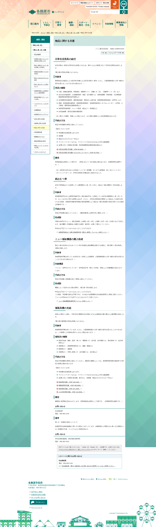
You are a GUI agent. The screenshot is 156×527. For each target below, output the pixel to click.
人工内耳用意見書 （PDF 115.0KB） (72, 392)
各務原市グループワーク (41, 114)
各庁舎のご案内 (36, 492)
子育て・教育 (59, 23)
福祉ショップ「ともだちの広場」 (41, 146)
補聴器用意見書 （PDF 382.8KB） (71, 385)
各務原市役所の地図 (38, 495)
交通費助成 (37, 110)
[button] (115, 4)
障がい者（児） (60, 33)
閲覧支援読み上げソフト (87, 3)
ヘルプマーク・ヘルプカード (41, 104)
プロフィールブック (40, 152)
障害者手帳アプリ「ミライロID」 (41, 98)
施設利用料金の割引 (40, 141)
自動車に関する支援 (40, 123)
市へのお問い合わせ (38, 497)
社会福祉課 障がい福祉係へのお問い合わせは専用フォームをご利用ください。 (88, 466)
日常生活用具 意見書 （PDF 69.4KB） (72, 149)
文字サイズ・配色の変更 (102, 3)
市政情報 (109, 24)
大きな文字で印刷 (115, 53)
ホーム (43, 33)
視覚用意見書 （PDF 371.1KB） (70, 389)
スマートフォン (123, 479)
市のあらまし (40, 502)
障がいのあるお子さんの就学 (41, 79)
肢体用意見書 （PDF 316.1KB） (70, 382)
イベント (96, 24)
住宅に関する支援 (39, 119)
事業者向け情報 (121, 23)
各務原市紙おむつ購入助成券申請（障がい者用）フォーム (84, 232)
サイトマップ (74, 3)
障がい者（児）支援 (73, 33)
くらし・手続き (46, 23)
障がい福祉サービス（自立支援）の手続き (41, 66)
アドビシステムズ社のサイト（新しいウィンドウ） (75, 449)
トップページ (59, 12)
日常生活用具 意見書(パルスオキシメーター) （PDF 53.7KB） (80, 152)
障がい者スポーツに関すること (41, 85)
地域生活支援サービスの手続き (41, 72)
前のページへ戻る (88, 479)
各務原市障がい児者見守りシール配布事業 (41, 92)
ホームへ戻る (102, 479)
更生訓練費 (37, 54)
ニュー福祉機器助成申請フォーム (75, 301)
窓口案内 (34, 24)
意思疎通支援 (38, 132)
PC (115, 479)
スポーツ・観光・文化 (84, 23)
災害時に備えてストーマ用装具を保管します (41, 60)
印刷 (103, 53)
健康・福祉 (72, 23)
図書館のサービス (39, 136)
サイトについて (36, 507)
